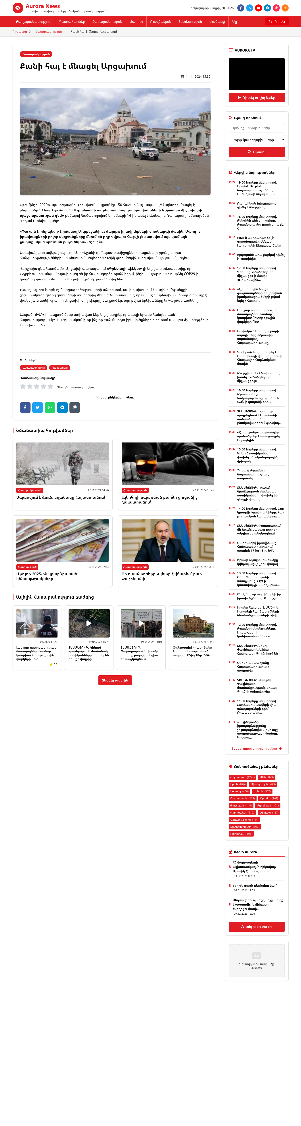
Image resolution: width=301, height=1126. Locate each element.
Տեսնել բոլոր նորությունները (256, 748)
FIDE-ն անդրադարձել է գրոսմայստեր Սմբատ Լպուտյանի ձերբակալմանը (259, 241)
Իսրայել (239, 791)
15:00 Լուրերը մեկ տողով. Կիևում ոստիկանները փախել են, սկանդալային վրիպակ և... (257, 455)
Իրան (238, 784)
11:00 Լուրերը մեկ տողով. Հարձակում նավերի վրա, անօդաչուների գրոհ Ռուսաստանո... (257, 707)
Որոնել (256, 151)
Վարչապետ (242, 812)
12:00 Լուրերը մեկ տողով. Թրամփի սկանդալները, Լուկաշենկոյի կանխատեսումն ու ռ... (257, 630)
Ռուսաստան (242, 798)
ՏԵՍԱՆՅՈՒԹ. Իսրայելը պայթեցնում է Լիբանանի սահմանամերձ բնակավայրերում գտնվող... (259, 417)
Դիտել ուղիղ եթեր (256, 97)
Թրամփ (269, 798)
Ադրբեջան (268, 805)
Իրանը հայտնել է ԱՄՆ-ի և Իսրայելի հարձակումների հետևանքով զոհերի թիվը (258, 611)
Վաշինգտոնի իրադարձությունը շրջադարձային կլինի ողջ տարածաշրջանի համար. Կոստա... (257, 729)
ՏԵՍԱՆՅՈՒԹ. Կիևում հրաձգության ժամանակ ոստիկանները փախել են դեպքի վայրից (89, 653)
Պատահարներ (72, 21)
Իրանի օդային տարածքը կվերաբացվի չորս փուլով (257, 562)
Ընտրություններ (244, 827)
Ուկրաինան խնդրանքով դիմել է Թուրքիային (256, 205)
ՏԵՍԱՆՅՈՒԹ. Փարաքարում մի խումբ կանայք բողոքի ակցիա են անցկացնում (139, 653)
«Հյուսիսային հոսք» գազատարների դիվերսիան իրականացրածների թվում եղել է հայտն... (259, 295)
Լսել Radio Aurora (256, 927)
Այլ (234, 21)
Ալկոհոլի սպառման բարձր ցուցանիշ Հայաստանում (159, 499)
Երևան (262, 791)
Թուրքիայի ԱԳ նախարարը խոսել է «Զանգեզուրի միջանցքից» (258, 377)
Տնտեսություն (190, 21)
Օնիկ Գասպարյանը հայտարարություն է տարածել (253, 666)
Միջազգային (263, 784)
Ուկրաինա (241, 834)
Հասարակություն (107, 21)
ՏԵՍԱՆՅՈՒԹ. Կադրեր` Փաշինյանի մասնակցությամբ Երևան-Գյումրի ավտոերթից (257, 686)
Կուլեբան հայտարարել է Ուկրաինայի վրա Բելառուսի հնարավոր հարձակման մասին (259, 358)
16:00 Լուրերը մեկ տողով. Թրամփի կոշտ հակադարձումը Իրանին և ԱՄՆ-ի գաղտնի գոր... (258, 396)
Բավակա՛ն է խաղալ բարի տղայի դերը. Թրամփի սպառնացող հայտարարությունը (258, 337)
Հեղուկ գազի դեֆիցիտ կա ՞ (255, 885)
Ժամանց (217, 21)
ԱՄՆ (267, 777)
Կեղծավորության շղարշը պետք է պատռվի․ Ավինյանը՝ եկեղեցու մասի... (258, 904)
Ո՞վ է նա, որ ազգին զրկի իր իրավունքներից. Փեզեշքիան (259, 596)
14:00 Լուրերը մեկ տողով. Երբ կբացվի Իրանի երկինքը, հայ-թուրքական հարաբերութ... (260, 512)
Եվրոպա (269, 812)
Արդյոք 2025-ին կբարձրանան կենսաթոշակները (46, 576)
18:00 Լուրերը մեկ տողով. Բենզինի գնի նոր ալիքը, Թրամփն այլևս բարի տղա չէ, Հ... (260, 222)
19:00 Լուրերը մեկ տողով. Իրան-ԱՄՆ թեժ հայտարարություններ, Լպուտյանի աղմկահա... (257, 188)
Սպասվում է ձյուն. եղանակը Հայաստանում (60, 497)
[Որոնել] (277, 21)
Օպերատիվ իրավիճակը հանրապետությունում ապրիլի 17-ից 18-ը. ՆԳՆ (192, 651)
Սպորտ (136, 21)
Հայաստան (242, 777)
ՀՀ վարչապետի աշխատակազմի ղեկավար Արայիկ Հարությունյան (254, 866)
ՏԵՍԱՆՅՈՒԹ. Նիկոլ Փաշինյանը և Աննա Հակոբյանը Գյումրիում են (257, 649)
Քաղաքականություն (34, 21)
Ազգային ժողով (244, 820)
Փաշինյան (241, 805)
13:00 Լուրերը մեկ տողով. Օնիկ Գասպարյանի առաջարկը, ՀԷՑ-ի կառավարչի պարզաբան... (258, 579)
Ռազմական (160, 21)
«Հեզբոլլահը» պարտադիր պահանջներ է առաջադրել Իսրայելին (258, 436)
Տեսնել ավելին (115, 680)
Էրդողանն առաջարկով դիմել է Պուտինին (260, 257)
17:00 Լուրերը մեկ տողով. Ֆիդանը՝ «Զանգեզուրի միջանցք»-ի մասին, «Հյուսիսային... (257, 274)
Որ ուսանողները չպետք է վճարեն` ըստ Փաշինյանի (162, 576)
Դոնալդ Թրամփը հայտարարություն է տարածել (253, 474)
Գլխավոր (20, 31)
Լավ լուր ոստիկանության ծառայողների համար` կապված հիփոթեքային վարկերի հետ (36, 653)
